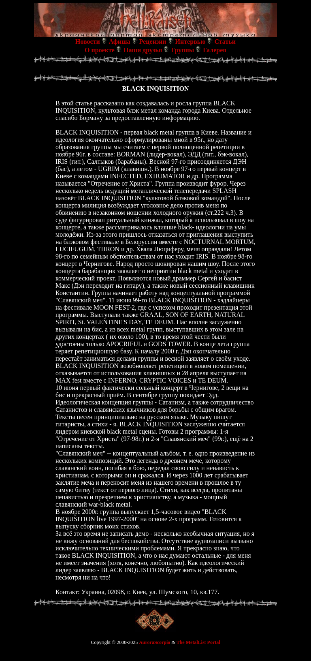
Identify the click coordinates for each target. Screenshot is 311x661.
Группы (182, 50)
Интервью (190, 41)
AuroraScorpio (154, 642)
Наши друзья (143, 50)
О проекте (100, 50)
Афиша (119, 41)
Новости (87, 41)
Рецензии (152, 41)
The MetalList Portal (198, 642)
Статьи (225, 41)
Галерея (214, 50)
